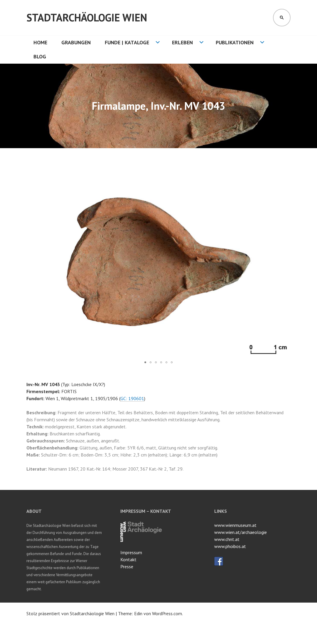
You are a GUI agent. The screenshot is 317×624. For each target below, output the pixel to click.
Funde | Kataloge (127, 42)
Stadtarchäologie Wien (86, 17)
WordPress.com (167, 613)
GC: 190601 (132, 398)
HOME (40, 42)
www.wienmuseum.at (235, 525)
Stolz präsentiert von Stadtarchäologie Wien (70, 613)
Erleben (182, 42)
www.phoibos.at (230, 546)
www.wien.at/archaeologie (240, 532)
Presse (126, 566)
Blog (39, 56)
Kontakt (128, 559)
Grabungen (76, 42)
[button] (285, 171)
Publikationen (235, 42)
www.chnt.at (227, 539)
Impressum (131, 552)
